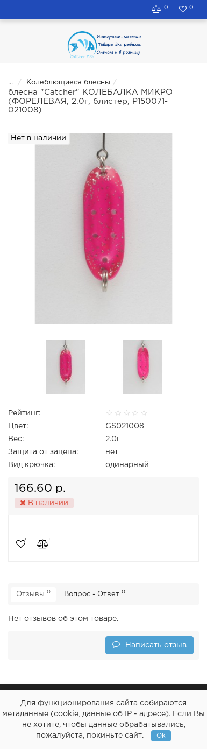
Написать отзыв (149, 644)
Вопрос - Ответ (94, 593)
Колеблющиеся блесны (61, 83)
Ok (161, 736)
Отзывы (33, 593)
